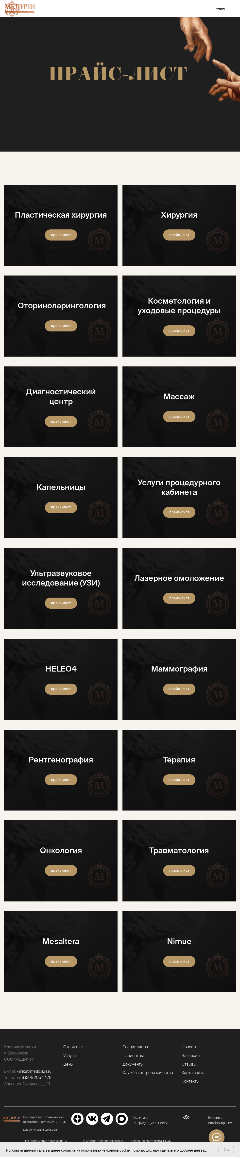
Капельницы (61, 487)
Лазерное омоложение (179, 577)
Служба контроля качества (147, 1072)
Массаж (179, 396)
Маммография (179, 668)
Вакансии (191, 1055)
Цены (68, 1064)
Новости (190, 1047)
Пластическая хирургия (61, 214)
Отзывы (189, 1064)
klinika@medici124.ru (34, 1071)
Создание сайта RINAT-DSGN (151, 1140)
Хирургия (179, 214)
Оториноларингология (61, 305)
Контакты (190, 1081)
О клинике (73, 1047)
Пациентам (133, 1055)
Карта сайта (193, 1072)
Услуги (69, 1055)
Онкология (61, 850)
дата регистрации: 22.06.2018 (40, 1129)
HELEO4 (61, 668)
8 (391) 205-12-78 (36, 1077)
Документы (132, 1064)
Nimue (179, 941)
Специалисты (135, 1047)
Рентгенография (61, 759)
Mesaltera (60, 941)
